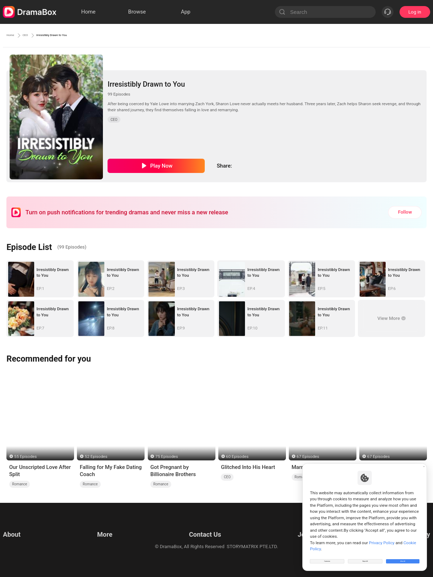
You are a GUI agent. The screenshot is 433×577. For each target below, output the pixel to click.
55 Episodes (25, 456)
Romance (19, 484)
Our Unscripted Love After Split (40, 471)
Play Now (161, 166)
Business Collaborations (194, 535)
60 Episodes (237, 456)
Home (13, 35)
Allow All (403, 557)
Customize (327, 557)
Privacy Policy (17, 535)
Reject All (365, 557)
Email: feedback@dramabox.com (203, 526)
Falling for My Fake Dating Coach (111, 471)
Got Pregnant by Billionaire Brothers (173, 471)
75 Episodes (166, 456)
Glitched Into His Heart (248, 467)
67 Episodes (308, 456)
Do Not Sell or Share (24, 553)
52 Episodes (96, 456)
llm (99, 535)
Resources (107, 526)
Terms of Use (17, 526)
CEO (35, 35)
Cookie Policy (17, 544)
